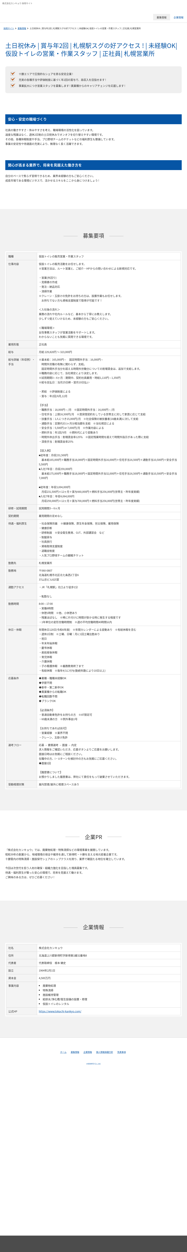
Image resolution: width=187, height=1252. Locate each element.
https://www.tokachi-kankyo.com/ (60, 1011)
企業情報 (87, 1052)
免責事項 (121, 1052)
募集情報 (22, 28)
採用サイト (9, 28)
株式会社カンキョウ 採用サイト (27, 13)
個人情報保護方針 (104, 1052)
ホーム (63, 1052)
